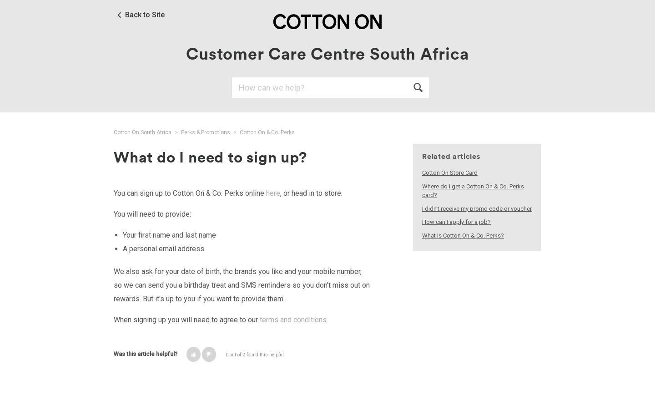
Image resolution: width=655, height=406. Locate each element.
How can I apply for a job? (456, 221)
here (273, 193)
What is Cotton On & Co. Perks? (463, 235)
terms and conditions (293, 319)
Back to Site (145, 15)
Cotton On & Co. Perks (267, 132)
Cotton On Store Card (450, 172)
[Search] (331, 87)
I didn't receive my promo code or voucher (477, 208)
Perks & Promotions (205, 132)
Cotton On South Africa (142, 132)
